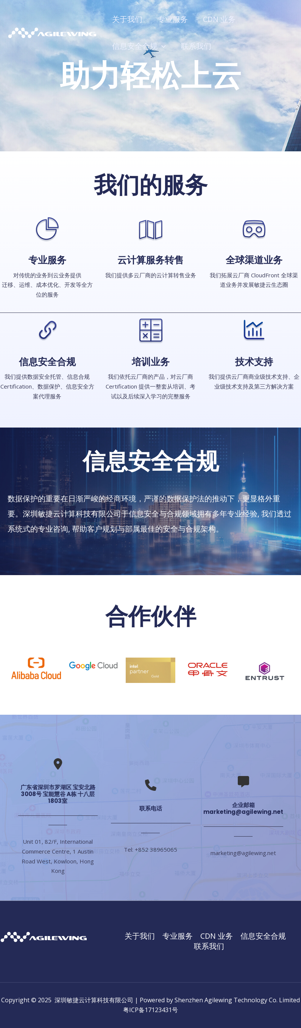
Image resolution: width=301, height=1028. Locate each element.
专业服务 (173, 19)
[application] (162, 46)
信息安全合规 (139, 46)
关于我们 (127, 19)
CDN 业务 (219, 19)
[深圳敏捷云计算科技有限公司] (52, 32)
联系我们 (196, 46)
